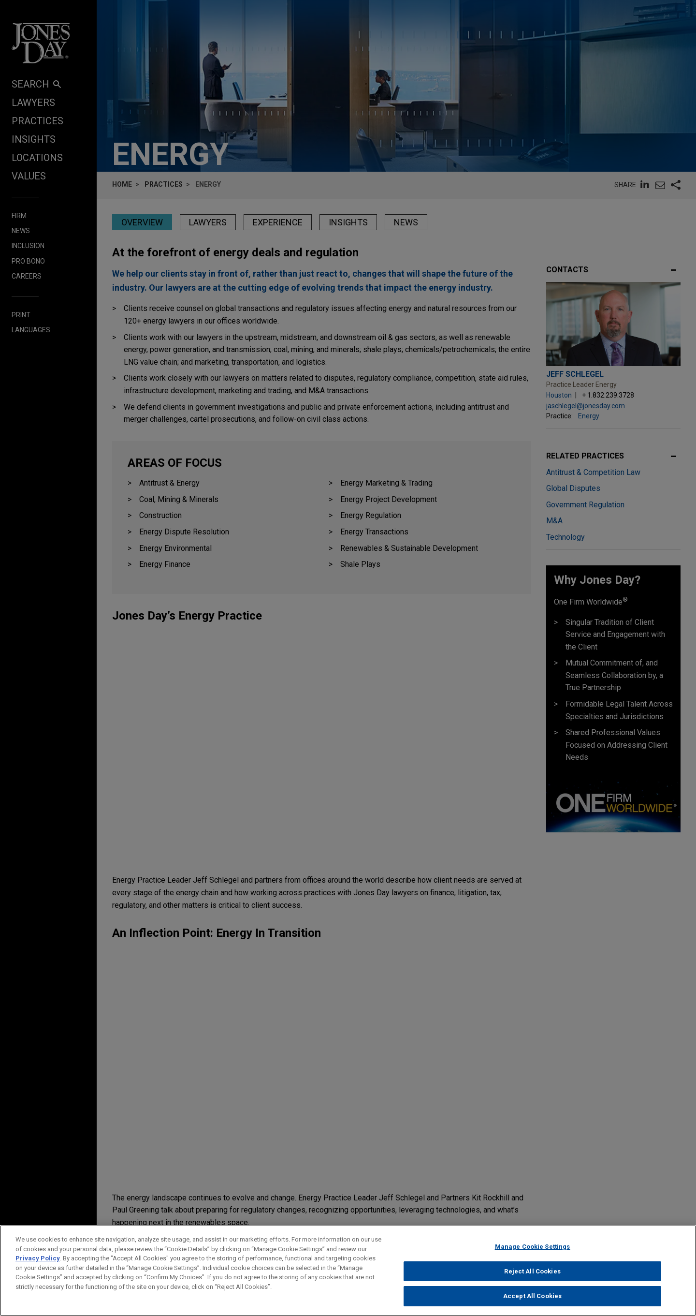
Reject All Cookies (532, 1278)
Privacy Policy (37, 1265)
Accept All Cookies (532, 1303)
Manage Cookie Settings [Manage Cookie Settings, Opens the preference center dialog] (532, 1253)
